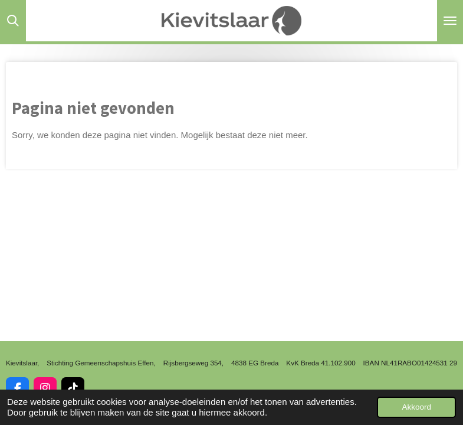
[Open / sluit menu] (450, 20)
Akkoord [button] (416, 407)
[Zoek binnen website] (13, 20)
